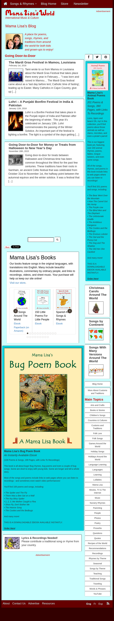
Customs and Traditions (97, 427)
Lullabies (97, 480)
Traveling (97, 584)
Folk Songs (97, 438)
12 (55, 333)
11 (53, 333)
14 (30, 337)
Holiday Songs (97, 451)
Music (97, 498)
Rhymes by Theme (97, 558)
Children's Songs (97, 415)
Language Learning (98, 464)
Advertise (33, 603)
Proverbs (97, 528)
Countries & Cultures (97, 420)
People (97, 513)
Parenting (97, 508)
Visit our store (18, 282)
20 (45, 337)
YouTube (97, 594)
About (6, 603)
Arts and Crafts (97, 405)
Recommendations (97, 548)
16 (35, 337)
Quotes (97, 538)
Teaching (97, 573)
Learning (98, 475)
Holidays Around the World (97, 458)
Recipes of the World (97, 543)
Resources (48, 603)
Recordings (97, 553)
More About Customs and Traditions (97, 391)
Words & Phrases (98, 589)
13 (27, 337)
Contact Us (19, 603)
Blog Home (97, 384)
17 (37, 337)
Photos (97, 518)
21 (48, 337)
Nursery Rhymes (97, 503)
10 (50, 333)
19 (42, 337)
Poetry (97, 523)
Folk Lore (97, 433)
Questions (97, 533)
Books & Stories (97, 410)
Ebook (17, 323)
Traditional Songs (98, 578)
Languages (97, 469)
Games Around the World (97, 445)
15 (32, 337)
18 (40, 337)
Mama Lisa (97, 485)
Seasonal (97, 563)
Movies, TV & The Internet (97, 491)
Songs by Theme (97, 568)
